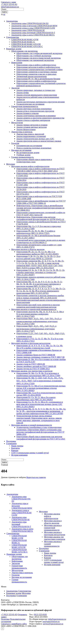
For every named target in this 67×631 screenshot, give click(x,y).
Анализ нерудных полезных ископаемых (34, 109)
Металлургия (17, 122)
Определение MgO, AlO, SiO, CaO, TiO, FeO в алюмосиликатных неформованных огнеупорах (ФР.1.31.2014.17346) (38, 321)
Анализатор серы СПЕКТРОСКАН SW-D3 (29, 23)
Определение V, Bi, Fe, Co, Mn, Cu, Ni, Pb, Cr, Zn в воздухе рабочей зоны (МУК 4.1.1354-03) (38, 257)
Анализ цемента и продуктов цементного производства (40, 118)
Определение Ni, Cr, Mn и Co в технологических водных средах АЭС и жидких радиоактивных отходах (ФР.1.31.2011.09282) (41, 388)
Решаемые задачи (13, 49)
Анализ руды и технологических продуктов (35, 111)
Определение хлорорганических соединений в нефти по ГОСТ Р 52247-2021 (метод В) (40, 213)
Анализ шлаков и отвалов (27, 113)
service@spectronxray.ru (53, 624)
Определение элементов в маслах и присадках (36, 74)
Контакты (15, 448)
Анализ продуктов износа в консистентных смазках (38, 141)
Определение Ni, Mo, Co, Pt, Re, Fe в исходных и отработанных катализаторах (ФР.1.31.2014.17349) (38, 374)
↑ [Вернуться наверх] (2, 629)
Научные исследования (21, 150)
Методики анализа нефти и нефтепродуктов (30, 166)
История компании (19, 455)
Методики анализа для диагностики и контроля (31, 371)
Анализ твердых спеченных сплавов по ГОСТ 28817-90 (40, 357)
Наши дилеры (17, 446)
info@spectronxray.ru (10, 7)
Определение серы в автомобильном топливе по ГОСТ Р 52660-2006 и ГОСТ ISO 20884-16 (40, 202)
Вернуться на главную (36, 477)
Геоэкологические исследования (30, 104)
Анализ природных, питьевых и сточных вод (35, 90)
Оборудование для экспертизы (24, 51)
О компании (11, 443)
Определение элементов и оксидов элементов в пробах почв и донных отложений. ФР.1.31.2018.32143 (40, 296)
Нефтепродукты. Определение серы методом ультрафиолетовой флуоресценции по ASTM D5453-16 (40, 218)
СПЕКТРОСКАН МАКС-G (23, 42)
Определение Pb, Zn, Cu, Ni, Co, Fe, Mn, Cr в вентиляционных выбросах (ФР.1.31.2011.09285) (37, 253)
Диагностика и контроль (21, 132)
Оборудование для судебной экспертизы (33, 56)
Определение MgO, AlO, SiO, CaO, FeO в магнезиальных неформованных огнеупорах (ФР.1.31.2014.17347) (36, 328)
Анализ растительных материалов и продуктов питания (40, 102)
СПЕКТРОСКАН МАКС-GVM (24, 39)
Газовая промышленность (22, 157)
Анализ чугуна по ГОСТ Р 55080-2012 (33, 369)
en (4, 14)
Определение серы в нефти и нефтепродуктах (36, 65)
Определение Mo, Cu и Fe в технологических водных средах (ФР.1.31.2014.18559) (39, 394)
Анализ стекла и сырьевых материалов (33, 120)
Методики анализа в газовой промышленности (31, 425)
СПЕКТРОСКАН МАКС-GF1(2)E (26, 44)
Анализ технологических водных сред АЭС (35, 139)
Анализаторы (12, 21)
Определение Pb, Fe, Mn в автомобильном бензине (38, 79)
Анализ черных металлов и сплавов (31, 125)
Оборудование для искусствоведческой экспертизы (38, 58)
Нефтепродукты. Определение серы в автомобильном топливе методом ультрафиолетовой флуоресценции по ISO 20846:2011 (40, 207)
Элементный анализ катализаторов (31, 76)
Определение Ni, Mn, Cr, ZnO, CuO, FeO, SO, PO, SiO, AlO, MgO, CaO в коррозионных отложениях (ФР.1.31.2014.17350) (40, 381)
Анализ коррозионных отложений (31, 136)
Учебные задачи (23, 155)
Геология (15, 143)
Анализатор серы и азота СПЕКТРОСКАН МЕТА (33, 35)
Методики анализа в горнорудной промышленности (33, 309)
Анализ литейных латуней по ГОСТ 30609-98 (36, 366)
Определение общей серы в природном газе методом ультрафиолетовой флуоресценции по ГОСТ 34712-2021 (40, 437)
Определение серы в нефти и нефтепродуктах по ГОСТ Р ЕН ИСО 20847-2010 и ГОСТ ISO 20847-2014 (40, 170)
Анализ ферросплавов (26, 129)
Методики (10, 164)
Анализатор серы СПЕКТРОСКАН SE (28, 30)
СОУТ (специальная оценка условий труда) (30, 453)
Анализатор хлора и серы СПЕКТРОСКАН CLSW (33, 28)
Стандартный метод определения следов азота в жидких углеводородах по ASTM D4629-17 (40, 241)
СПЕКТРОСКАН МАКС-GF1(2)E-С (27, 46)
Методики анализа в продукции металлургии (30, 343)
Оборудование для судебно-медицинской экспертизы (39, 53)
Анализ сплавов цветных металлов (31, 127)
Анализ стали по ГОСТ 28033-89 (30, 364)
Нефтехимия (16, 62)
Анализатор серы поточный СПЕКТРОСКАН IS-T (33, 33)
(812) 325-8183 (40, 614)
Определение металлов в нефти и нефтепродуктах (38, 67)
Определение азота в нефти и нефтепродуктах (36, 81)
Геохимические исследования (29, 146)
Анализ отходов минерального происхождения (36, 95)
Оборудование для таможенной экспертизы (35, 60)
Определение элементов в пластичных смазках (36, 72)
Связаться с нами (8, 2)
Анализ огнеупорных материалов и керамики (36, 116)
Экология (15, 88)
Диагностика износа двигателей (30, 134)
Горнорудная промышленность (24, 106)
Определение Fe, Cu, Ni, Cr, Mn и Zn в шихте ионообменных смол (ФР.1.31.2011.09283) (35, 398)
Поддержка (11, 441)
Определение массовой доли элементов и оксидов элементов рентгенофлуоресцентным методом (38, 306)
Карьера (14, 450)
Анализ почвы (22, 92)
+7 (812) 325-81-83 (9, 4)
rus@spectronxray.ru (51, 621)
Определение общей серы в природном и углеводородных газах (34, 160)
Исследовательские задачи (27, 152)
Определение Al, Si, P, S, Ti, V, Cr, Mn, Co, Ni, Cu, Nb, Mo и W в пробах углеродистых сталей (39, 347)
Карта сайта (21, 624)
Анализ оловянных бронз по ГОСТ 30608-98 (35, 355)
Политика (5, 619)
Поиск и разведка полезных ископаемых (33, 148)
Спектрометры (12, 37)
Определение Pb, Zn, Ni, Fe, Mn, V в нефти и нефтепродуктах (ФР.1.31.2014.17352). (35, 232)
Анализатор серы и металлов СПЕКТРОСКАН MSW (34, 26)
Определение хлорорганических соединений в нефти (39, 69)
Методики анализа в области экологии (27, 249)
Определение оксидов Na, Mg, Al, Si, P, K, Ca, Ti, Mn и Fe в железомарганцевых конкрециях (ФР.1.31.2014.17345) (40, 314)
